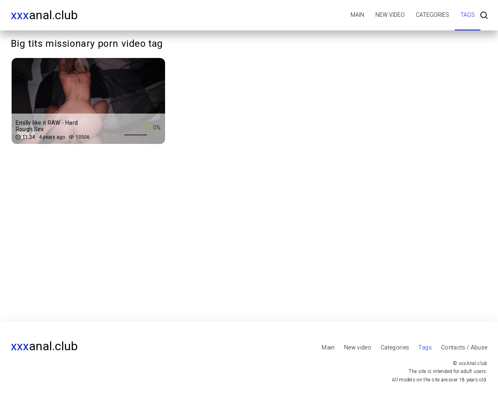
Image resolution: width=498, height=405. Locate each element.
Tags (467, 15)
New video (390, 15)
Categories (432, 15)
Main (357, 15)
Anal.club (44, 15)
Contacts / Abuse (464, 347)
